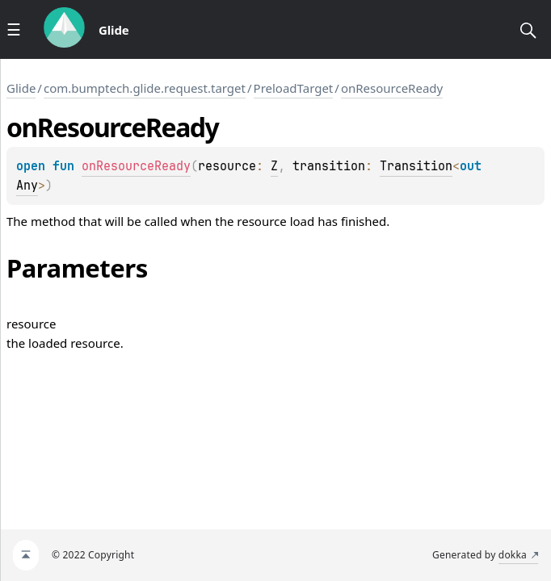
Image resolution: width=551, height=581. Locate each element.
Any (27, 186)
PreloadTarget (294, 88)
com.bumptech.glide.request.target (145, 88)
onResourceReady (392, 88)
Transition (416, 166)
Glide (21, 88)
